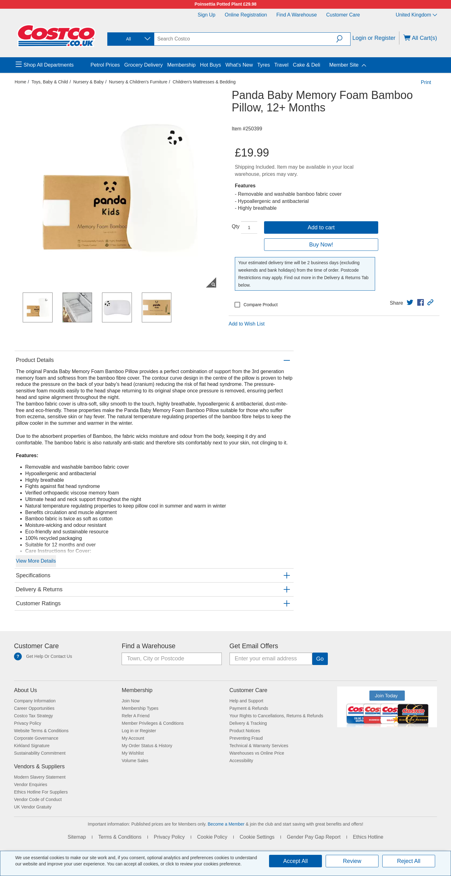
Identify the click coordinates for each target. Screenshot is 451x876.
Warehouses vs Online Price (257, 753)
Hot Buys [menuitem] (210, 65)
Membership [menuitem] (181, 65)
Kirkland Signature (31, 745)
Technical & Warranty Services (259, 745)
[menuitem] (52, 65)
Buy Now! (321, 244)
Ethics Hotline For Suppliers (41, 791)
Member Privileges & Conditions (153, 723)
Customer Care (343, 14)
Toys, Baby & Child (49, 81)
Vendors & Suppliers (39, 766)
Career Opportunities (34, 708)
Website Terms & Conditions (41, 730)
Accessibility (241, 760)
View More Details (36, 561)
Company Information (35, 700)
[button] (343, 39)
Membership (137, 690)
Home (20, 81)
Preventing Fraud (246, 738)
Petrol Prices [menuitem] (105, 65)
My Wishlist (133, 753)
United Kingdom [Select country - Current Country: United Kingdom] (416, 14)
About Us (25, 690)
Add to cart (321, 227)
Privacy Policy (27, 723)
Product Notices (245, 730)
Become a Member (226, 824)
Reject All (408, 861)
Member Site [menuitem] (343, 65)
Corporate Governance (36, 738)
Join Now (131, 700)
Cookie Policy (212, 837)
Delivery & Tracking (248, 723)
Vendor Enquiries (30, 784)
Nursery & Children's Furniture (138, 81)
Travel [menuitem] (281, 65)
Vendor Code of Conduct (38, 799)
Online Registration (246, 14)
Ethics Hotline (368, 837)
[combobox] (130, 39)
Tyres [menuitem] (263, 65)
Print (426, 82)
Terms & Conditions (120, 837)
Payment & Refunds (249, 708)
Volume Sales (135, 760)
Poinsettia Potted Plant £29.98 (225, 4)
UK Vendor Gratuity (33, 806)
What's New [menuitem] (239, 65)
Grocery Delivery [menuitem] (143, 65)
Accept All (295, 861)
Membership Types (140, 708)
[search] (245, 39)
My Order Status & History (147, 745)
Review (352, 861)
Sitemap (77, 837)
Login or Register (374, 38)
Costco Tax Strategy (33, 715)
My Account (133, 738)
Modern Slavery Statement (40, 777)
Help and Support (246, 700)
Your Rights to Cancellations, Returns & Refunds (276, 715)
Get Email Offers (254, 646)
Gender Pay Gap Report (314, 837)
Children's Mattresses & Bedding (204, 81)
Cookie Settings (256, 837)
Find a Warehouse (297, 14)
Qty (235, 226)
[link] (410, 302)
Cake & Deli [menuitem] (306, 65)
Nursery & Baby (88, 81)
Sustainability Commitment (40, 753)
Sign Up (207, 14)
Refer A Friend (136, 715)
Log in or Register (139, 730)
